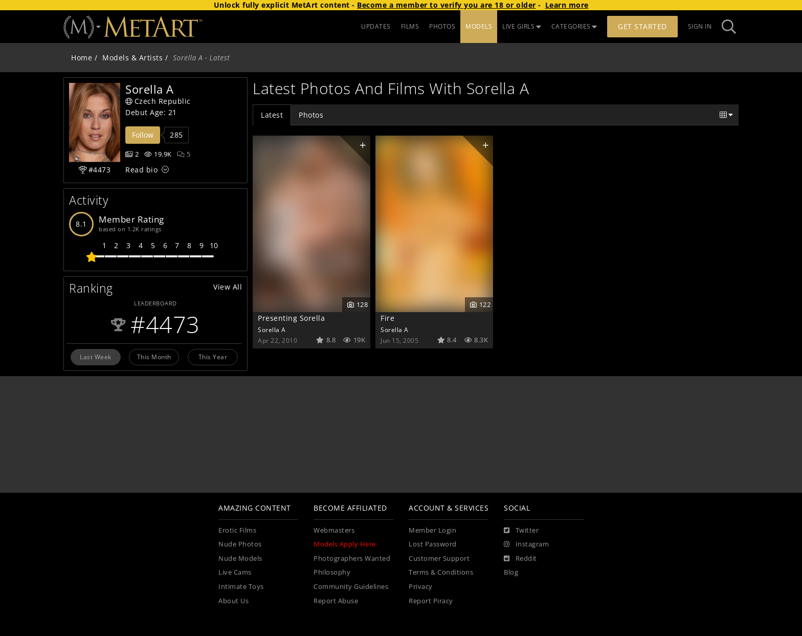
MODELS (478, 26)
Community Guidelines (351, 586)
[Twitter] (521, 530)
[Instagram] (526, 544)
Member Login (432, 530)
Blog (511, 572)
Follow (142, 135)
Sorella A (272, 329)
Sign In (700, 26)
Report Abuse (336, 601)
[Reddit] (520, 558)
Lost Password (433, 544)
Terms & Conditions (441, 572)
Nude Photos (240, 544)
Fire (387, 318)
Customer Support (439, 558)
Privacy (421, 586)
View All (227, 287)
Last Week (96, 357)
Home (81, 57)
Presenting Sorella (291, 318)
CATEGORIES (574, 26)
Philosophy (332, 572)
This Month (154, 357)
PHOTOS (442, 26)
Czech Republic (158, 101)
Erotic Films (237, 530)
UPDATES (376, 26)
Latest (272, 115)
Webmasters (334, 530)
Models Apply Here (345, 544)
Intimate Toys (241, 586)
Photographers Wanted (352, 558)
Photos (311, 115)
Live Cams (235, 572)
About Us (233, 601)
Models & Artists (132, 57)
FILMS (410, 26)
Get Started (642, 26)
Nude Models (240, 558)
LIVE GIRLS (521, 26)
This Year (213, 357)
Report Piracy (431, 601)
